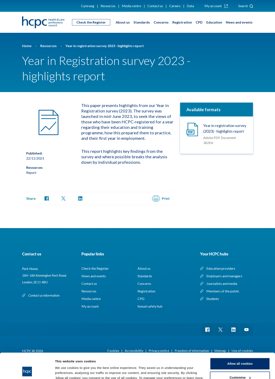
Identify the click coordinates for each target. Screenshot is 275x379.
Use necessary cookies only (240, 367)
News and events (239, 22)
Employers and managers (224, 276)
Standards (142, 22)
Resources (108, 6)
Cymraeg (87, 6)
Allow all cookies (240, 340)
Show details (65, 370)
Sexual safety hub (150, 306)
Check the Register (91, 22)
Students (212, 299)
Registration (182, 22)
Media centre (131, 6)
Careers (175, 6)
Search (245, 6)
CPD (199, 22)
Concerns (161, 22)
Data (190, 6)
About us (123, 22)
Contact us (155, 6)
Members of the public (222, 291)
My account (216, 6)
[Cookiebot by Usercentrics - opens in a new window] (27, 371)
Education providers (220, 268)
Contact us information (44, 295)
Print (161, 198)
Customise (240, 353)
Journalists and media (221, 283)
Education (214, 22)
